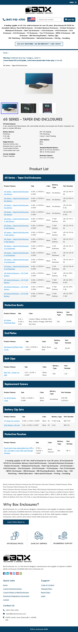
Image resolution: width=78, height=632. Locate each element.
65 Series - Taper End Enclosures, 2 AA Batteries (16, 247)
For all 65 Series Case (10, 399)
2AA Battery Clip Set (12, 425)
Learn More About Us (16, 522)
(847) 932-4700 (14, 19)
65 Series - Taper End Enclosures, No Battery (16, 193)
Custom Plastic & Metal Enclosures (16, 592)
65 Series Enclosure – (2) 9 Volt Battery (16, 274)
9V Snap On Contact (12, 421)
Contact (6, 600)
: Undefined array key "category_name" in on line (32, 59)
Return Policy (45, 592)
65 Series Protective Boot (9, 321)
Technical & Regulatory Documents (16, 596)
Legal (43, 596)
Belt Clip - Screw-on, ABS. (12, 373)
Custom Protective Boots (12, 589)
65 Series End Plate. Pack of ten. (13, 348)
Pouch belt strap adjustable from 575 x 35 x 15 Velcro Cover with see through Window (19, 450)
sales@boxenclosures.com (14, 614)
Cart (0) (69, 20)
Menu (72, 2)
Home (5, 53)
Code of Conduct (47, 585)
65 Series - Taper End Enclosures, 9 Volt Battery (16, 220)
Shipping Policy (46, 589)
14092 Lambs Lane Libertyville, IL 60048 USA (19, 618)
